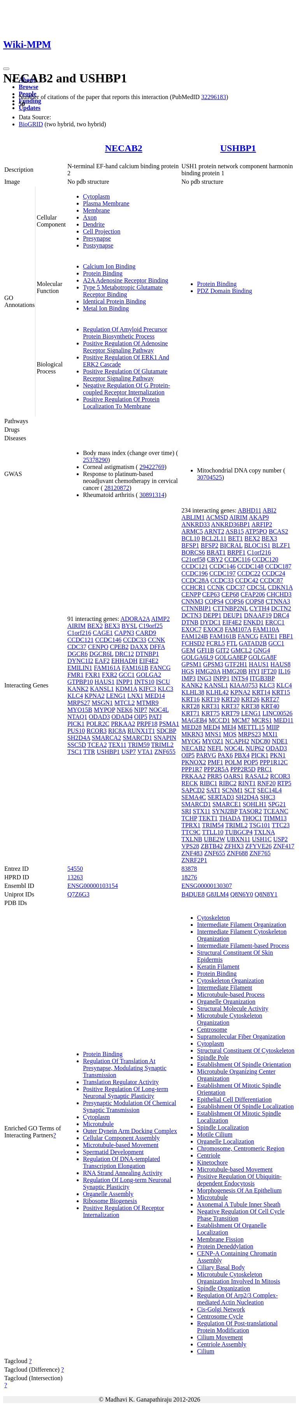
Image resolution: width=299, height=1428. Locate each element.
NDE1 (280, 741)
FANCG (160, 667)
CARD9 (145, 632)
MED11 (284, 720)
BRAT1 (216, 552)
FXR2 (109, 674)
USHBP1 (238, 148)
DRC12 (124, 653)
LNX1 (135, 695)
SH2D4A (78, 737)
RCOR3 (96, 730)
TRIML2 (162, 744)
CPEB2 (119, 646)
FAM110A (266, 629)
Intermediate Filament (224, 987)
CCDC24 (273, 573)
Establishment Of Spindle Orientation (244, 1064)
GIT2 (222, 650)
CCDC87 (271, 580)
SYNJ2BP (224, 811)
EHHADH (124, 660)
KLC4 (75, 695)
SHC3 (267, 797)
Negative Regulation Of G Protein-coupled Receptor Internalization (126, 389)
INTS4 (239, 678)
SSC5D (76, 744)
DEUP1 (233, 615)
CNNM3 (192, 601)
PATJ (155, 716)
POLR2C (97, 723)
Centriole (208, 1155)
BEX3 (112, 625)
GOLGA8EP (231, 657)
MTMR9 (147, 702)
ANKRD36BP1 (230, 524)
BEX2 (95, 625)
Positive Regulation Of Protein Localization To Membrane (121, 403)
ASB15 (234, 531)
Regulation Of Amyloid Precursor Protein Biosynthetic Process (125, 333)
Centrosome (212, 1029)
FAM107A (238, 629)
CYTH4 (260, 608)
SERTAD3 (221, 797)
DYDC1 (210, 622)
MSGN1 (102, 702)
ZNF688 (237, 853)
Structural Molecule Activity (232, 1008)
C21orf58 (193, 559)
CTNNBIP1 (196, 608)
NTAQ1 (77, 716)
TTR (89, 751)
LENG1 (116, 695)
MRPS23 (249, 734)
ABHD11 (249, 510)
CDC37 (76, 646)
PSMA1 (169, 723)
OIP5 (140, 716)
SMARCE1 (227, 804)
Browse (28, 87)
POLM (233, 762)
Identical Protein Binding (114, 301)
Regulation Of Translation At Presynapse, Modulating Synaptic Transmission (125, 1068)
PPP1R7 (191, 769)
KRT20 (230, 699)
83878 (189, 868)
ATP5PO (256, 531)
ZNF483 (191, 853)
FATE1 (268, 636)
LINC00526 (277, 713)
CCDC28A (195, 580)
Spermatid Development (113, 1152)
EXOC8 (213, 629)
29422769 (151, 467)
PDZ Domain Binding (224, 291)
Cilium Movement (220, 1337)
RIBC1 (208, 783)
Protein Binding (103, 273)
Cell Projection (101, 231)
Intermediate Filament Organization (241, 924)
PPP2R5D (243, 769)
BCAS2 (278, 531)
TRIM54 (213, 825)
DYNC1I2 (80, 660)
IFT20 (269, 671)
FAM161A (107, 667)
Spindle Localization (223, 1127)
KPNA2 (94, 695)
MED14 (155, 695)
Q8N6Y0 (241, 894)
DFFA (157, 646)
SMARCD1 (137, 737)
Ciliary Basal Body (221, 1267)
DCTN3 (191, 615)
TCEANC (275, 811)
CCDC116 (237, 559)
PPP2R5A (216, 769)
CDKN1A (280, 587)
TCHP (189, 818)
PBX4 (242, 755)
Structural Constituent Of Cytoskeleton (245, 1050)
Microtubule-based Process (231, 994)
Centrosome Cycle (220, 1316)
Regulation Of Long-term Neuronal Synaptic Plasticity (127, 1183)
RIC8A (117, 730)
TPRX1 (191, 825)
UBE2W (214, 839)
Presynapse (97, 238)
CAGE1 (103, 632)
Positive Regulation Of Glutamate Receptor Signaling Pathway (125, 375)
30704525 (209, 477)
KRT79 (230, 713)
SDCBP (166, 730)
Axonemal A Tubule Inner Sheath (238, 1204)
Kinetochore (212, 1162)
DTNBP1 (147, 653)
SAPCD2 (193, 790)
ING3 (204, 678)
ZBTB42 (212, 846)
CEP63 (211, 594)
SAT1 (213, 790)
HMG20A (207, 671)
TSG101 (259, 825)
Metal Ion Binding (106, 308)
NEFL (214, 748)
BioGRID (31, 124)
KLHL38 (192, 692)
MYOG (191, 741)
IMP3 (188, 678)
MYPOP (104, 709)
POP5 (251, 762)
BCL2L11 (213, 538)
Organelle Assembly (108, 1194)
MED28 (191, 727)
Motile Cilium (214, 1134)
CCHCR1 (193, 587)
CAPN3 (124, 632)
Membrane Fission (220, 1239)
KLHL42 (217, 692)
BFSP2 (209, 545)
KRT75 (210, 713)
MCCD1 (219, 720)
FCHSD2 (193, 643)
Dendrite (94, 224)
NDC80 (260, 741)
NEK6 (124, 709)
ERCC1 (275, 622)
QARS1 (234, 776)
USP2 (280, 839)
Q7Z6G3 (78, 894)
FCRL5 (215, 643)
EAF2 (102, 660)
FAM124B (194, 636)
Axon (90, 217)
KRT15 (281, 692)
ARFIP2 (262, 524)
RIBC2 (227, 783)
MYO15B (79, 709)
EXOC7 (191, 629)
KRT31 (210, 706)
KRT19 (210, 699)
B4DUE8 (193, 894)
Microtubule (98, 1124)
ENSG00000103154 (92, 885)
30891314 (151, 495)
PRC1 (264, 769)
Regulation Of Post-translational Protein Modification (237, 1327)
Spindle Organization (223, 1288)
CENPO (98, 646)
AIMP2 (160, 618)
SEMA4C (193, 797)
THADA (230, 818)
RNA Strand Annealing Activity (122, 1173)
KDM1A (126, 688)
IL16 (284, 671)
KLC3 (165, 688)
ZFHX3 (234, 846)
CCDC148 (250, 566)
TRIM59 (139, 744)
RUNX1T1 (141, 730)
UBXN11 (238, 839)
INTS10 (144, 681)
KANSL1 (102, 688)
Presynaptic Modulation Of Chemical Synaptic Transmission (129, 1106)
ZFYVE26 (258, 846)
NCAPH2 (237, 741)
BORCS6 (193, 552)
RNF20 (266, 783)
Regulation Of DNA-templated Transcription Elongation (121, 1162)
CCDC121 (80, 639)
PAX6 (225, 755)
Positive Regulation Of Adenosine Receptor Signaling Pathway (125, 347)
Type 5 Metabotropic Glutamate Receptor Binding (123, 291)
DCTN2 (281, 608)
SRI (186, 811)
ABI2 (269, 510)
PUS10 (76, 730)
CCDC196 (194, 573)
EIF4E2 (148, 660)
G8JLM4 (217, 894)
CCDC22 (248, 573)
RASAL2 (256, 776)
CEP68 (230, 594)
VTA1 (145, 751)
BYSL (129, 625)
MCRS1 (262, 720)
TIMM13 (275, 818)
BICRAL (231, 545)
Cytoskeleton (213, 917)
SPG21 (277, 804)
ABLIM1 (193, 517)
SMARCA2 (106, 737)
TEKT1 (208, 818)
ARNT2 (214, 531)
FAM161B (135, 667)
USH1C (262, 839)
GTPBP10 (80, 681)
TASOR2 (250, 811)
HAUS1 (105, 681)
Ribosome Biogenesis (110, 1201)
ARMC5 (192, 531)
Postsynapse (98, 245)
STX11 (202, 811)
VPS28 (190, 846)
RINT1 (246, 783)
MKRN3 (192, 734)
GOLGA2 (148, 674)
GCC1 (127, 674)
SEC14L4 (269, 790)
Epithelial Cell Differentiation (234, 1099)
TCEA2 (97, 744)
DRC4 (281, 615)
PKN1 (277, 755)
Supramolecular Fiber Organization (241, 1036)
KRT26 (250, 699)
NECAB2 (123, 148)
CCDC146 (108, 639)
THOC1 (252, 818)
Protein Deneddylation (225, 1246)
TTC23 (281, 825)
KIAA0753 (244, 685)
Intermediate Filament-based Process (243, 945)
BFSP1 (190, 545)
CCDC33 (134, 639)
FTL (232, 643)
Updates (29, 108)
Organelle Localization (225, 1141)
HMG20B (234, 671)
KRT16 (190, 699)
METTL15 (251, 727)
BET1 (235, 538)
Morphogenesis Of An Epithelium (239, 1190)
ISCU (163, 681)
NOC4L (159, 709)
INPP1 (124, 681)
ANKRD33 (195, 524)
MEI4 (229, 727)
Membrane (96, 210)
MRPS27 (78, 702)
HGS (187, 671)
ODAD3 (99, 716)
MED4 (211, 727)
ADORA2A (135, 618)
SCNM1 (232, 790)
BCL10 (190, 538)
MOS (230, 734)
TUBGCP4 (239, 832)
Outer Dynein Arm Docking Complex (130, 1131)
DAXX (139, 646)
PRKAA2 (123, 723)
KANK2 (77, 688)
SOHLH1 (254, 804)
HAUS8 (281, 664)
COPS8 (254, 601)
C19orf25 (150, 625)
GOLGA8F (262, 657)
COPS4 (214, 601)
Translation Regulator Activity (121, 1082)
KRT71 (190, 713)
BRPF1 (236, 552)
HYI (253, 671)
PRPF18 (147, 723)
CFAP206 (253, 594)
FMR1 (75, 674)
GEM (188, 650)
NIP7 (140, 709)
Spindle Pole (213, 1057)
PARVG (206, 755)
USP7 (128, 751)
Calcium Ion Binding (109, 266)
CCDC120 (265, 559)
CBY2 (215, 559)
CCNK (156, 639)
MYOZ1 (212, 741)
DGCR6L (101, 653)
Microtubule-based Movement (120, 1145)
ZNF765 (260, 853)
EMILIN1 (79, 667)
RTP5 (284, 783)
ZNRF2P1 (194, 860)
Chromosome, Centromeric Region (240, 1148)
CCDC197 (222, 573)
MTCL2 (124, 702)
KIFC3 (147, 688)
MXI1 (270, 734)
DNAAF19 (258, 615)
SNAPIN (165, 737)
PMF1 (215, 762)
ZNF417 (283, 846)
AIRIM (76, 625)
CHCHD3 (279, 594)
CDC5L (256, 587)
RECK (189, 783)
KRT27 (270, 699)
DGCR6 (77, 653)
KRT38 (250, 706)
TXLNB (191, 839)
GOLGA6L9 (197, 657)
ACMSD (217, 517)
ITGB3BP (262, 678)
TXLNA (264, 832)
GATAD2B (253, 643)
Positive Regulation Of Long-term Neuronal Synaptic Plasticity (125, 1092)
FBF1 (286, 636)
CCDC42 (247, 580)
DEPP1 (212, 615)
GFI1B (205, 650)
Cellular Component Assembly (121, 1138)
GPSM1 (191, 664)
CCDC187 (278, 566)
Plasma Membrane (106, 203)
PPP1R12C (274, 762)
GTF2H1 (236, 664)
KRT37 (230, 706)
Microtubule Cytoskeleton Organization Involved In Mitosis (238, 1278)
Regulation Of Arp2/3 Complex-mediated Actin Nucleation (237, 1299)
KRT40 (270, 706)
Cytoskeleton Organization (230, 980)
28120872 (116, 488)
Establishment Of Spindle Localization (245, 1106)
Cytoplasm (96, 196)
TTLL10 (212, 832)
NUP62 (255, 748)
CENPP (191, 594)
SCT (249, 790)
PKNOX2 (193, 762)
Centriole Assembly (221, 1344)
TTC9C (191, 832)
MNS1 (213, 734)
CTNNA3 (278, 601)
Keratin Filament (218, 966)
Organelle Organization (226, 1001)
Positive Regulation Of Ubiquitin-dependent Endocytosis (239, 1180)
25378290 (95, 460)
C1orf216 (79, 632)
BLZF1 (281, 545)
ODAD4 (121, 716)
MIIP (272, 727)
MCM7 (241, 720)
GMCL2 (241, 650)
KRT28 (190, 706)
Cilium (205, 1351)
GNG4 (261, 650)
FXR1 (92, 674)
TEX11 (117, 744)
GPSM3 (213, 664)
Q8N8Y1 (266, 894)
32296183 (213, 97)
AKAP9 (259, 517)
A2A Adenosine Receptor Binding (125, 280)
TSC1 (74, 751)
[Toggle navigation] (6, 69)
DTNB (190, 622)
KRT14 (261, 692)
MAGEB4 (194, 720)
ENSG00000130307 (206, 885)
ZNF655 (164, 751)
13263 (75, 877)
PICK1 (75, 723)
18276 (189, 877)
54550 (75, 868)
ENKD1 (253, 622)
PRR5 (214, 776)
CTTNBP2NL (230, 608)
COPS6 (234, 601)
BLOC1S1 (257, 545)
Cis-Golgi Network (221, 1309)
